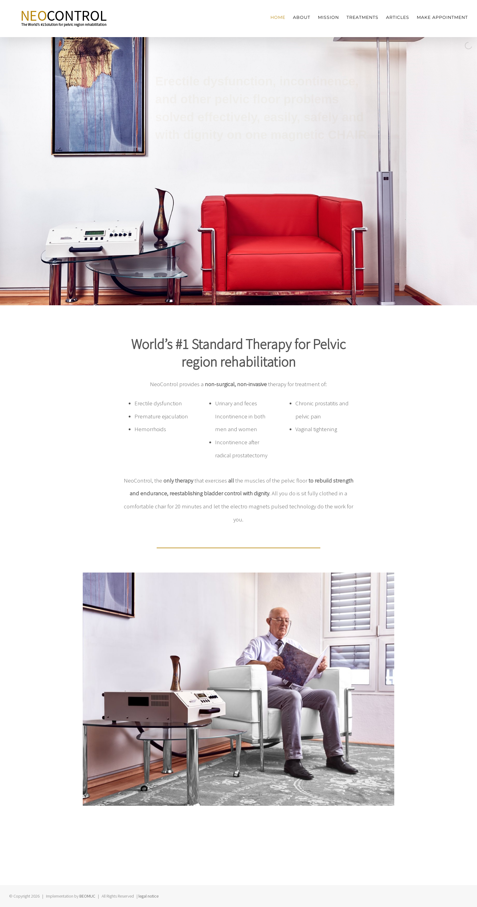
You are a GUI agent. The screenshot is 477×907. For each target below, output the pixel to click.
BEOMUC (87, 896)
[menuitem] (281, 17)
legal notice (148, 896)
